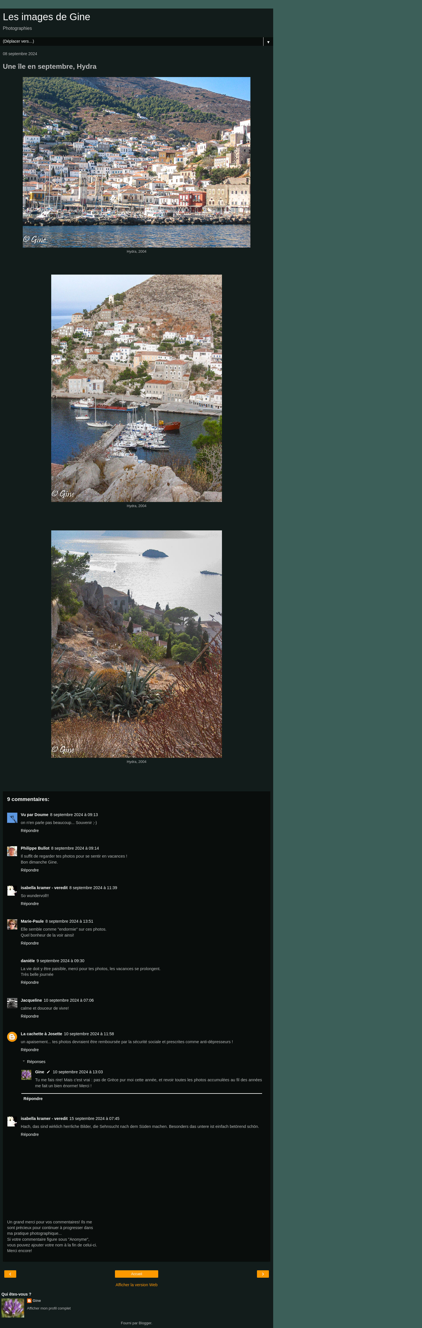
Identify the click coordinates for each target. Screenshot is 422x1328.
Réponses (36, 1061)
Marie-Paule (32, 921)
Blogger (145, 1323)
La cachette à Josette (41, 1034)
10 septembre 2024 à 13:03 (78, 1072)
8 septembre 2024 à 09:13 (74, 814)
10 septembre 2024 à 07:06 (69, 1000)
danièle (28, 960)
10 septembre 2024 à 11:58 (89, 1034)
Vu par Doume (34, 814)
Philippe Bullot (35, 848)
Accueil (136, 1274)
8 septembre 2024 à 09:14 (75, 848)
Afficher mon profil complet (49, 1308)
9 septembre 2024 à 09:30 (61, 960)
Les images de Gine (46, 16)
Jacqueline (31, 1000)
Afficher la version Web (136, 1285)
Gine (39, 1072)
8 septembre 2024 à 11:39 (93, 887)
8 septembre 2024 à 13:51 (69, 921)
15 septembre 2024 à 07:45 (94, 1118)
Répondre (30, 830)
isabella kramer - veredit (44, 887)
